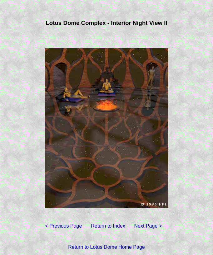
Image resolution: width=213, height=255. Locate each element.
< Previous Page (63, 226)
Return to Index (108, 226)
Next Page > (148, 226)
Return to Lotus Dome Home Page (106, 247)
